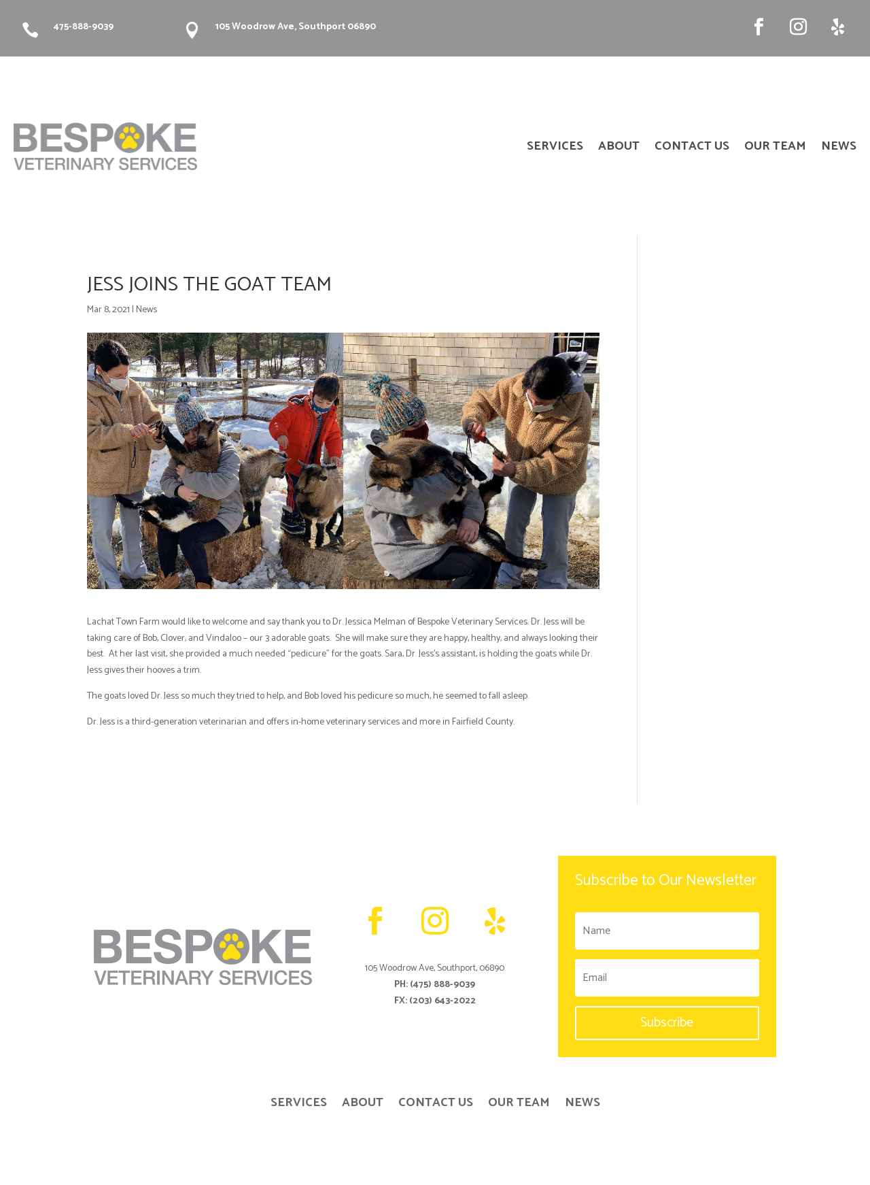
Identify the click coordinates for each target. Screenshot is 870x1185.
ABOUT (619, 148)
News (146, 310)
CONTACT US (692, 148)
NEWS (838, 148)
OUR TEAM (775, 148)
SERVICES (555, 148)
